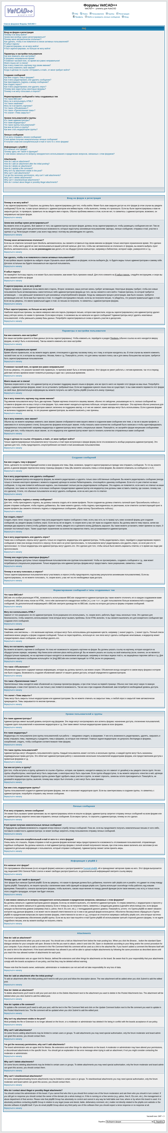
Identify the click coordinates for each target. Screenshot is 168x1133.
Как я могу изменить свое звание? (19, 68)
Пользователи (97, 14)
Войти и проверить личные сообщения (102, 17)
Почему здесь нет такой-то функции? (21, 151)
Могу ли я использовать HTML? (18, 101)
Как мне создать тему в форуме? (19, 77)
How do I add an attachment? (17, 161)
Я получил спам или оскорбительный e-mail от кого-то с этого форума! (36, 142)
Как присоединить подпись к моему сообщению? (26, 82)
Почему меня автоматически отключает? (22, 39)
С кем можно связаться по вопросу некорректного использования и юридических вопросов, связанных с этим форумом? (59, 154)
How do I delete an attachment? (18, 166)
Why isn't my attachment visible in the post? (23, 171)
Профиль (78, 17)
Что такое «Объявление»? (16, 108)
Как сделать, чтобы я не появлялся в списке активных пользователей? (36, 41)
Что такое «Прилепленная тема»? (19, 110)
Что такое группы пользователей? (19, 125)
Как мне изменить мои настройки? (19, 56)
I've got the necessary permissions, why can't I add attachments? (32, 175)
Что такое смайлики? (13, 103)
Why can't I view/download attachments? (22, 180)
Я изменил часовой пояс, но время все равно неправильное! (32, 61)
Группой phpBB (90, 868)
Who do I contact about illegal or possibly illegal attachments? (31, 182)
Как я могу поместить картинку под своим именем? (27, 65)
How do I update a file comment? (18, 168)
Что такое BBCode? (13, 99)
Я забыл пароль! (11, 44)
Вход (125, 17)
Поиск (83, 14)
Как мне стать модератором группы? (21, 129)
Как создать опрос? (13, 84)
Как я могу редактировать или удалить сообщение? (27, 80)
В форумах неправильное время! (19, 58)
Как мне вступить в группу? (16, 127)
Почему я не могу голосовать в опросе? (22, 91)
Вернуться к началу (13, 217)
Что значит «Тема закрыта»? (17, 113)
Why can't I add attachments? (17, 173)
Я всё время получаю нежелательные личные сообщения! (30, 139)
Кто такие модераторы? (15, 122)
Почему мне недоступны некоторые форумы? (25, 89)
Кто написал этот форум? (15, 149)
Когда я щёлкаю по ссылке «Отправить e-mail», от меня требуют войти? (37, 70)
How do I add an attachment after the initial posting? (27, 164)
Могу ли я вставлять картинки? (18, 106)
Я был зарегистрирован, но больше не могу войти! (27, 48)
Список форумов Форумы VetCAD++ (20, 24)
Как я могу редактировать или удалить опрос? (25, 87)
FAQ (75, 14)
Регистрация (122, 14)
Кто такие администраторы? (17, 120)
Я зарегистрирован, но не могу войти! (21, 46)
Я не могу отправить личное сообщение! (22, 137)
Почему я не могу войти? (15, 35)
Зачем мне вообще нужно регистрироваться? (25, 37)
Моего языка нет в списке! (16, 63)
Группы (110, 14)
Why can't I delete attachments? (18, 177)
